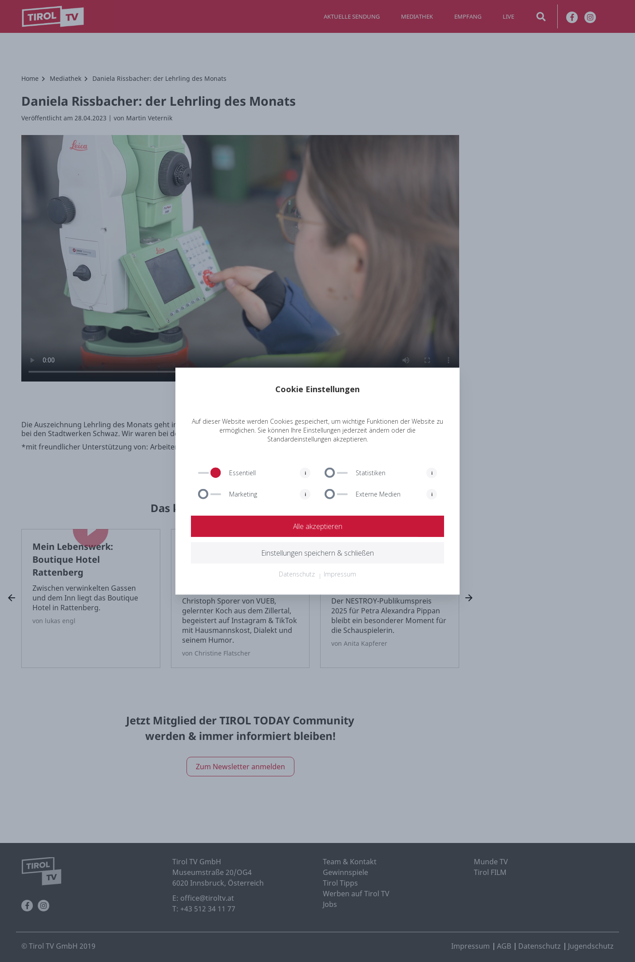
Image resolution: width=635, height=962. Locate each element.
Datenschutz (297, 574)
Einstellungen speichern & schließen (317, 553)
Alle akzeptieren (317, 526)
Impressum (340, 574)
